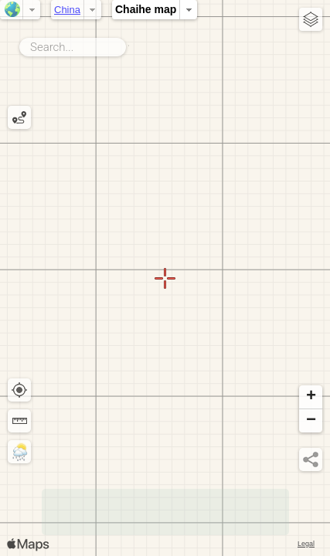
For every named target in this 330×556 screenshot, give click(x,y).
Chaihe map (145, 9)
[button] (310, 397)
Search (128, 44)
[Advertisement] (165, 512)
